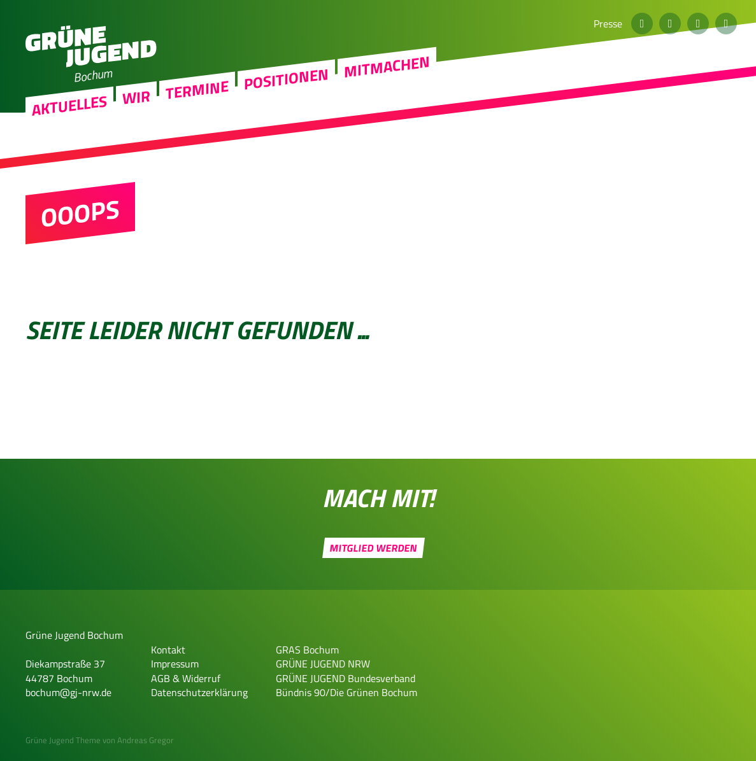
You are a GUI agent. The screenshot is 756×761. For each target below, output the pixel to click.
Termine (197, 136)
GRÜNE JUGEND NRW (323, 664)
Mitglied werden (373, 547)
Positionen (286, 125)
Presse (608, 24)
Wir (136, 143)
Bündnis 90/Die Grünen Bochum (346, 692)
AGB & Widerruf (185, 678)
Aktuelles (69, 152)
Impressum (175, 664)
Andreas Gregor (145, 740)
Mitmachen (387, 113)
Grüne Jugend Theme (63, 740)
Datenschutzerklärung (199, 692)
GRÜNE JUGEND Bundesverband (345, 678)
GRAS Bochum (307, 650)
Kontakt (168, 650)
